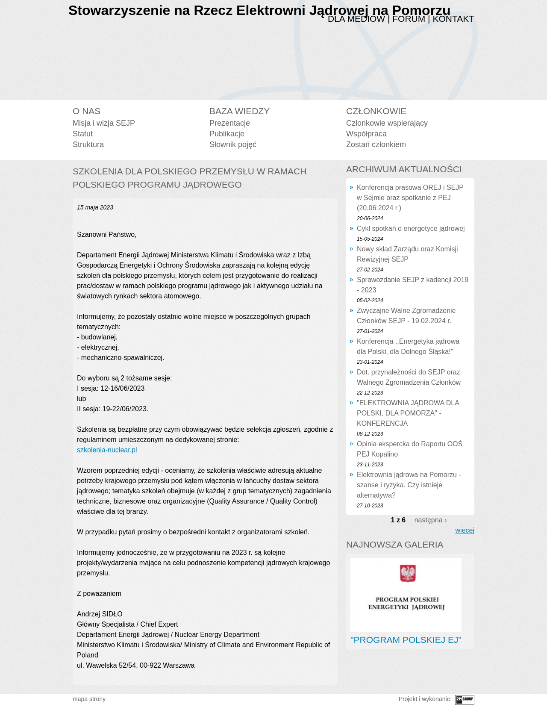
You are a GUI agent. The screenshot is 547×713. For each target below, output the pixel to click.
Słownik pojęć (232, 144)
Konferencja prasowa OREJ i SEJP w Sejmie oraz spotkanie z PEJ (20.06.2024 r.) (410, 198)
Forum (408, 19)
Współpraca (366, 134)
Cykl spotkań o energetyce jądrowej (411, 228)
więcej (465, 530)
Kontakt (453, 19)
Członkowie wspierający (387, 123)
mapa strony (89, 698)
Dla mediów (356, 19)
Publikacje (226, 134)
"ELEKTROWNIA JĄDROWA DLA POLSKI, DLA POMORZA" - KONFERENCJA (408, 413)
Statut (83, 134)
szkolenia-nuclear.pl (107, 450)
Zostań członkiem (376, 144)
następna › (431, 520)
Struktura (88, 144)
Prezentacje (229, 123)
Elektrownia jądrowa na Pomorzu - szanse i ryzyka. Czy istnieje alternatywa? (409, 485)
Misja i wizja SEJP (104, 123)
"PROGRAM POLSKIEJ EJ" (406, 640)
